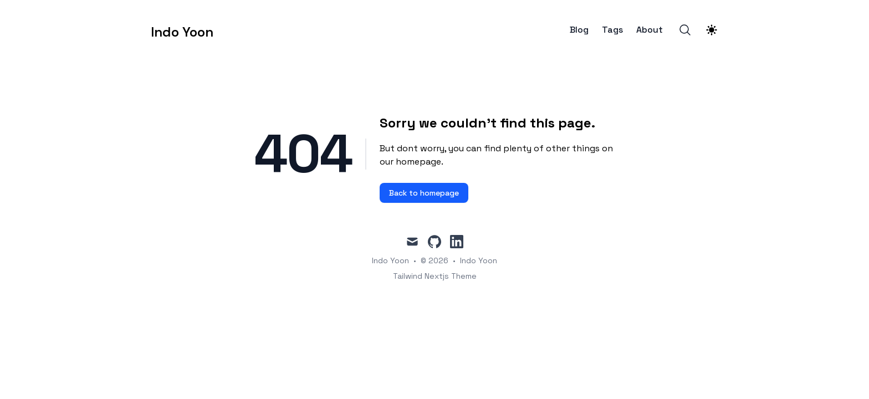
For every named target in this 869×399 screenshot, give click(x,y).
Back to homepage (424, 193)
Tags (612, 29)
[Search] (685, 30)
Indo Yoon (478, 260)
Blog (579, 29)
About (649, 29)
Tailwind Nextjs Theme (435, 276)
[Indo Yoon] (182, 30)
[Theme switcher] (711, 30)
